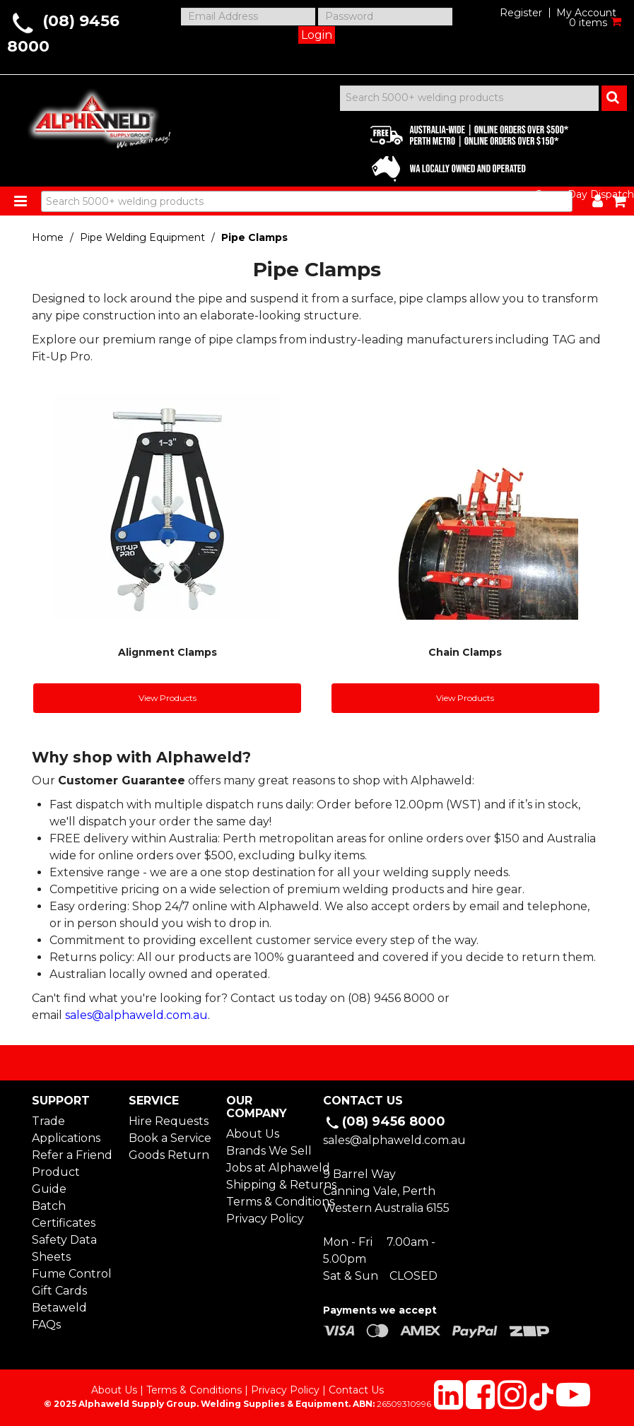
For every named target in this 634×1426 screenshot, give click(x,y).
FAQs (46, 1324)
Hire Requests (169, 1121)
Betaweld (59, 1307)
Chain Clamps (465, 652)
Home (48, 237)
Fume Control (72, 1273)
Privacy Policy (265, 1218)
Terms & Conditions (268, 1201)
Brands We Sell (268, 1150)
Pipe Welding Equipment (142, 237)
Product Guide (56, 1180)
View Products (167, 698)
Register (521, 13)
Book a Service (170, 1138)
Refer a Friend (72, 1155)
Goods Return (169, 1155)
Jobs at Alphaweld (268, 1167)
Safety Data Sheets (64, 1248)
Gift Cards (59, 1290)
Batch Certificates (63, 1214)
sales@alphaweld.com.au (136, 1015)
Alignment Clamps (167, 652)
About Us (252, 1134)
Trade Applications (66, 1129)
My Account (586, 13)
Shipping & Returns (268, 1184)
